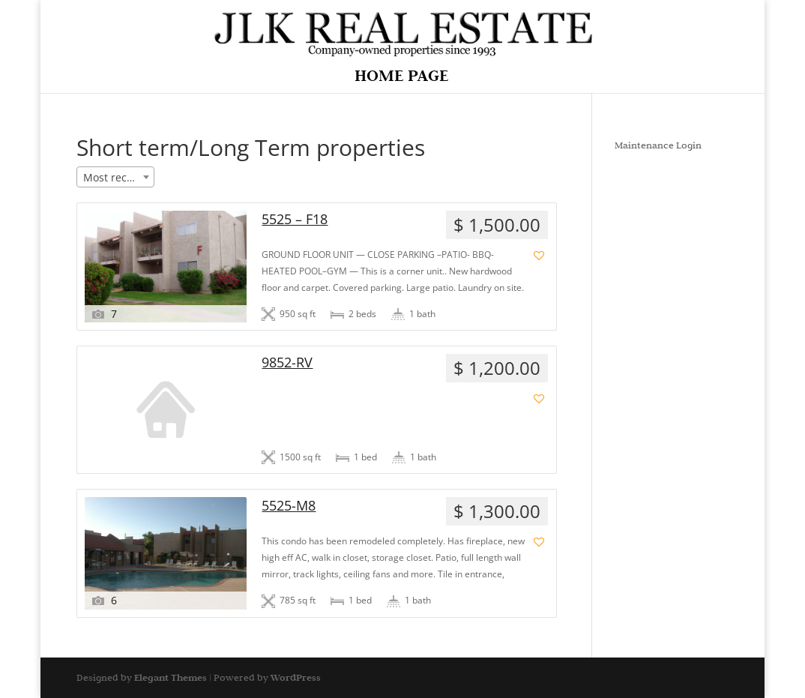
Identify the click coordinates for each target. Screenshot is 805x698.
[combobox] (115, 176)
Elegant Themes (170, 677)
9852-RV (287, 362)
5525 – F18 (295, 219)
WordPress (296, 677)
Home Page (401, 77)
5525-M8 (289, 505)
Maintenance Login (658, 145)
